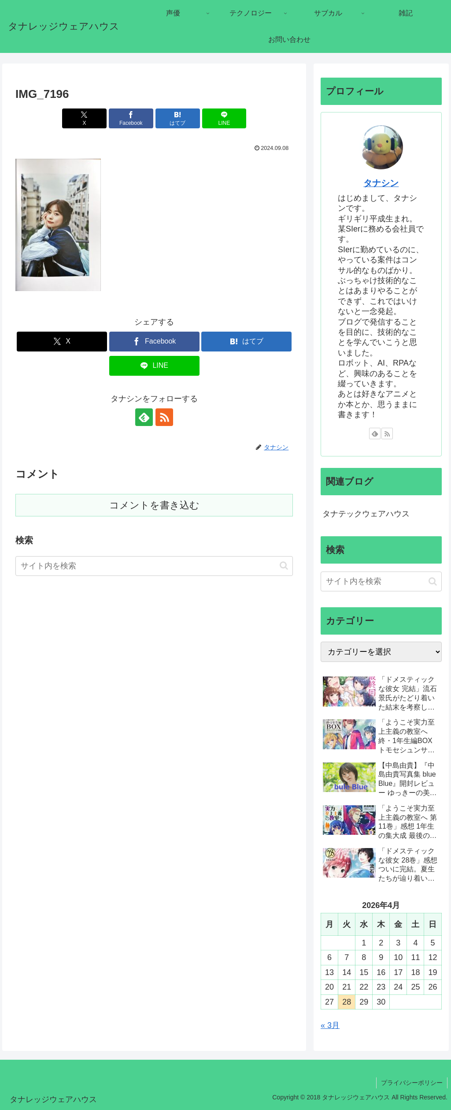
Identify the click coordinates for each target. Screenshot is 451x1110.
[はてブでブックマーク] (177, 118)
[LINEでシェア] (224, 118)
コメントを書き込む (154, 505)
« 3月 (330, 1025)
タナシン (381, 183)
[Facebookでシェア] (131, 118)
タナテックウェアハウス (366, 513)
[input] (154, 566)
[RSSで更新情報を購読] (164, 417)
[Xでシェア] (84, 118)
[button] (284, 566)
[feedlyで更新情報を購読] (144, 417)
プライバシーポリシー (412, 1082)
